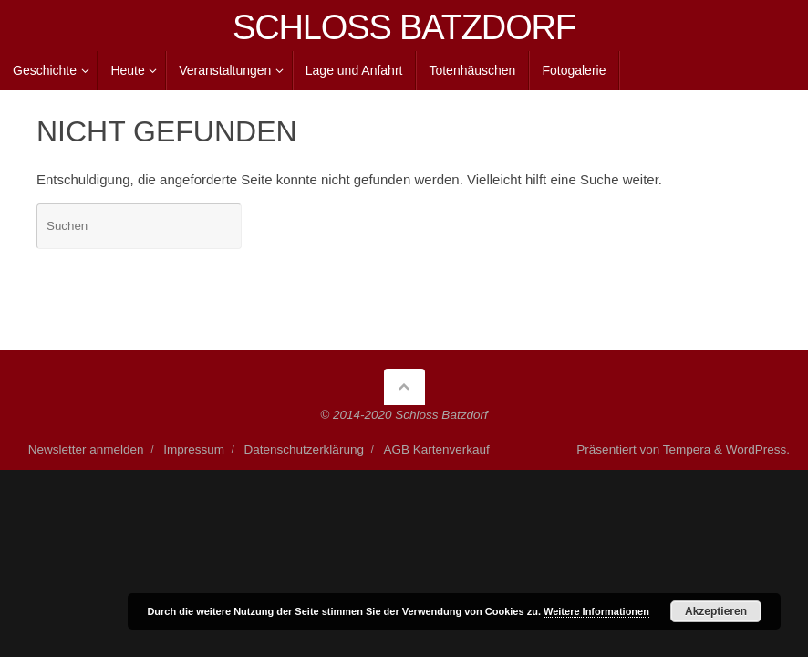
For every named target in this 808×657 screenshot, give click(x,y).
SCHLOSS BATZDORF (404, 27)
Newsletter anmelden (86, 449)
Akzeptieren (716, 611)
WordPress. (758, 449)
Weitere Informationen (596, 611)
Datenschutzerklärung (304, 449)
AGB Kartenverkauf (437, 449)
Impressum (193, 449)
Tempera (687, 449)
